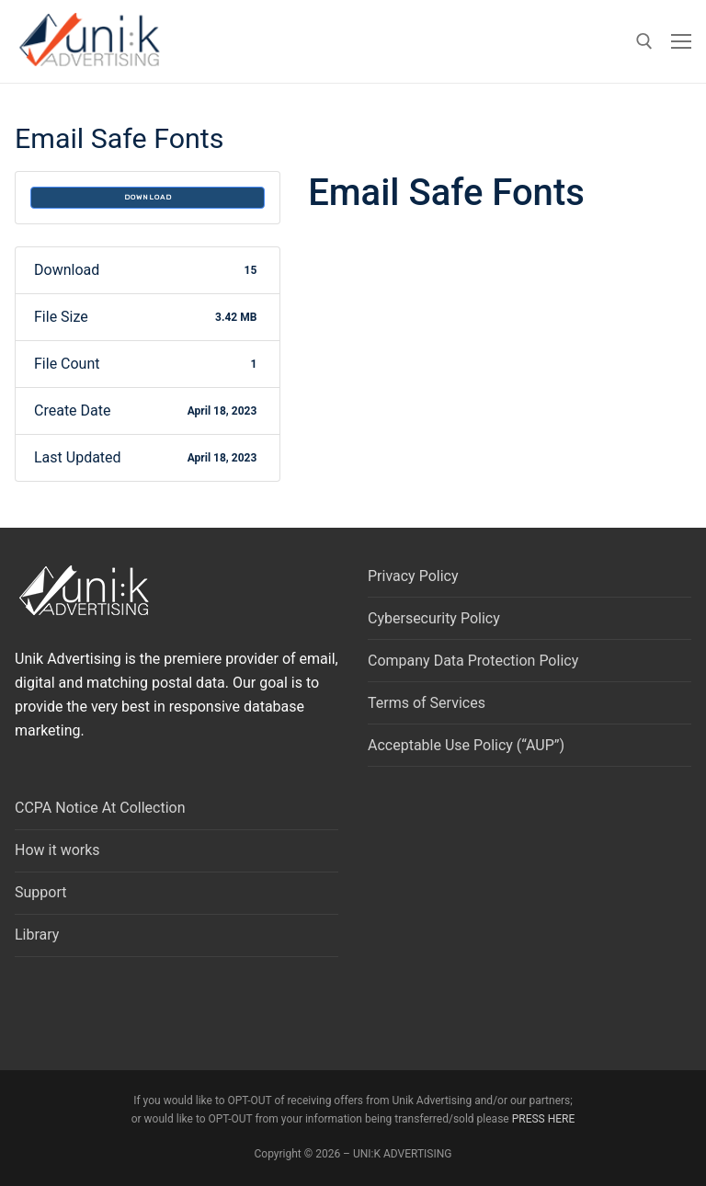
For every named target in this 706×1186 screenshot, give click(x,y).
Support (40, 892)
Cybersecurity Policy (434, 618)
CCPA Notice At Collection (100, 807)
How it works (57, 850)
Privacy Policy (413, 576)
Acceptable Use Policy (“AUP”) (466, 745)
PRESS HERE (543, 1118)
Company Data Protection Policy (473, 660)
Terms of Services (426, 703)
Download (148, 197)
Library (37, 934)
